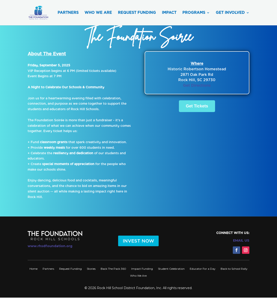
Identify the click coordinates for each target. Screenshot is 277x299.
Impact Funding (142, 268)
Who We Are (98, 13)
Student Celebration (171, 268)
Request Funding (137, 13)
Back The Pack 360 (113, 268)
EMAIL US (241, 240)
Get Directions (197, 85)
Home (33, 268)
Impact (169, 13)
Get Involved (230, 13)
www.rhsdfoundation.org (50, 246)
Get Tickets (197, 106)
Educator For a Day (203, 268)
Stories (91, 268)
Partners (68, 13)
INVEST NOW (138, 241)
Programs (193, 13)
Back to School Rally (234, 268)
